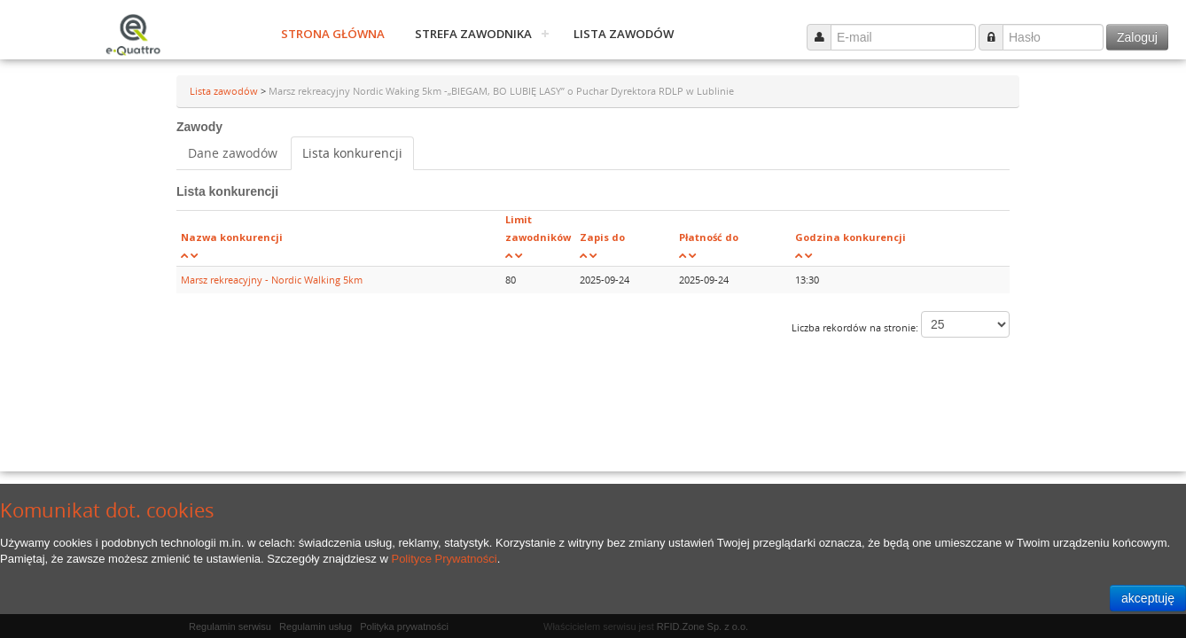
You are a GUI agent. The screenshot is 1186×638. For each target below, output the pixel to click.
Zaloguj (1137, 37)
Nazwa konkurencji (232, 237)
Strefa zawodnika (473, 34)
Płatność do (708, 237)
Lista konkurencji (352, 152)
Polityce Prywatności (443, 558)
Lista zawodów (623, 34)
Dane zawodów (232, 152)
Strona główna (333, 34)
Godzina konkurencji (850, 237)
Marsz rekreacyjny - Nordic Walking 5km (272, 279)
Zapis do (602, 237)
